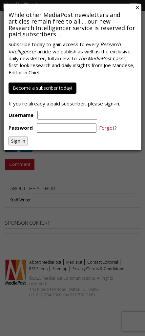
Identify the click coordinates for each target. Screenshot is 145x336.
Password (21, 127)
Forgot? (108, 127)
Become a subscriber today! (42, 88)
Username (21, 115)
